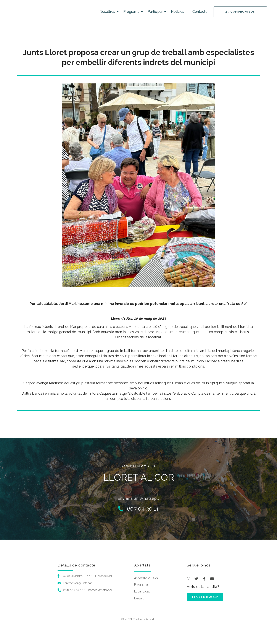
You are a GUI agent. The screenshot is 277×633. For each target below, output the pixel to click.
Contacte (200, 12)
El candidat (142, 591)
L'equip (139, 598)
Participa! (156, 12)
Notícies (177, 12)
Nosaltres (108, 12)
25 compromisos (146, 577)
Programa (132, 12)
